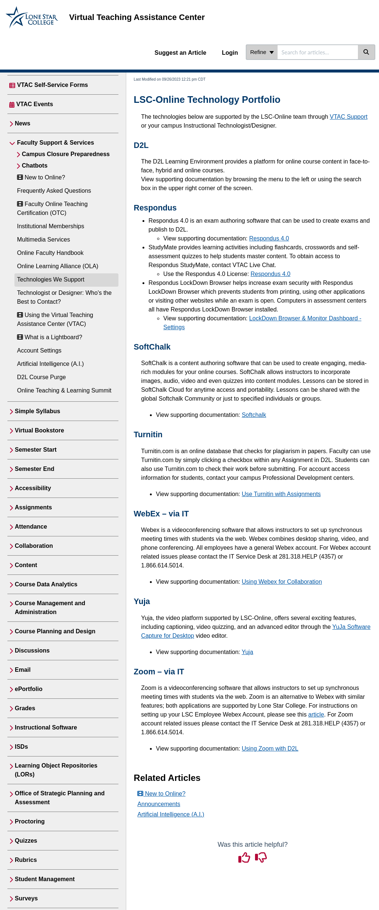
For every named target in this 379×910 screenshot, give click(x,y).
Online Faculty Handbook (50, 253)
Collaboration (34, 546)
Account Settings (39, 350)
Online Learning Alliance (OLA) (57, 266)
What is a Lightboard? (49, 337)
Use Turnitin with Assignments (281, 494)
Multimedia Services (43, 239)
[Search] (366, 52)
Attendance (31, 526)
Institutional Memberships (50, 226)
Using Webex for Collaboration (282, 582)
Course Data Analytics (46, 584)
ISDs (21, 747)
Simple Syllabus (37, 411)
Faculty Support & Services (55, 142)
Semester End (34, 469)
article (316, 714)
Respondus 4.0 (269, 238)
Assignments (33, 507)
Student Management (45, 879)
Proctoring (30, 821)
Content (26, 565)
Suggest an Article (181, 53)
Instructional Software (46, 727)
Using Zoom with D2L (270, 748)
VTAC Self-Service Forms (52, 85)
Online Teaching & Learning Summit (64, 390)
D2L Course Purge (41, 377)
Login (230, 53)
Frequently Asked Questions (54, 191)
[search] (317, 52)
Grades (25, 708)
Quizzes (26, 840)
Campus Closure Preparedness (66, 154)
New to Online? (41, 177)
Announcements (158, 804)
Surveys (26, 898)
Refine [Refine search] (262, 52)
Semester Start (36, 449)
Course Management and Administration (50, 607)
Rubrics (26, 860)
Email (23, 670)
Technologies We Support (50, 279)
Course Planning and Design (55, 631)
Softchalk (254, 415)
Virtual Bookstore (39, 430)
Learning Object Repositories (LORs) (56, 770)
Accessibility (33, 488)
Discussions (32, 650)
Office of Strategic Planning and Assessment (60, 797)
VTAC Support (349, 117)
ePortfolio (29, 689)
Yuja (247, 652)
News (22, 123)
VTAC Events (34, 104)
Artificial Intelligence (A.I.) (50, 364)
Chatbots (34, 165)
